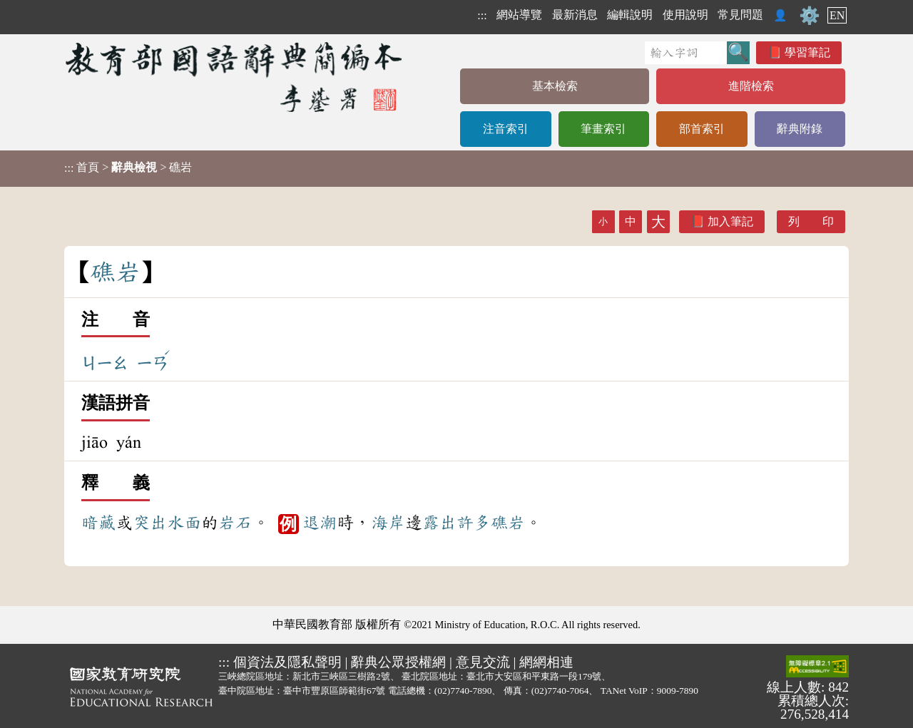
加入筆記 (730, 221)
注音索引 (506, 129)
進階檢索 (751, 86)
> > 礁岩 (128, 167)
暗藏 (98, 522)
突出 (150, 522)
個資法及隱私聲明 (287, 662)
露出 (439, 522)
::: (481, 15)
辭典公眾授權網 (398, 662)
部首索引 (702, 129)
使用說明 (685, 15)
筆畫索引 (603, 129)
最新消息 (575, 15)
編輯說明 (630, 15)
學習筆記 (807, 52)
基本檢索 (555, 86)
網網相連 (546, 662)
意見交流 (483, 662)
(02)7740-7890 (463, 690)
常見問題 (740, 15)
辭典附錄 (799, 129)
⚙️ (809, 15)
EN (837, 15)
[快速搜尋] (686, 52)
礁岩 (508, 522)
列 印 (811, 221)
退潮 (319, 522)
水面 (184, 522)
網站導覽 (519, 15)
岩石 (235, 522)
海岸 (388, 522)
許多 (473, 522)
